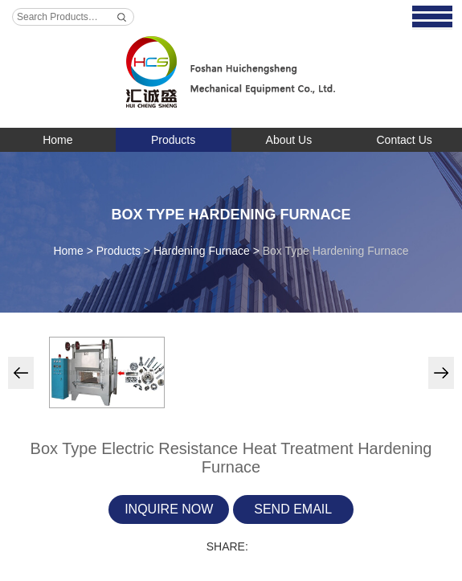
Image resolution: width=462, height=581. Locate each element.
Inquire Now (169, 509)
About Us (289, 139)
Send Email (293, 509)
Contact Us (404, 139)
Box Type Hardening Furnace (230, 215)
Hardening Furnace (201, 250)
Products (173, 139)
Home (57, 139)
